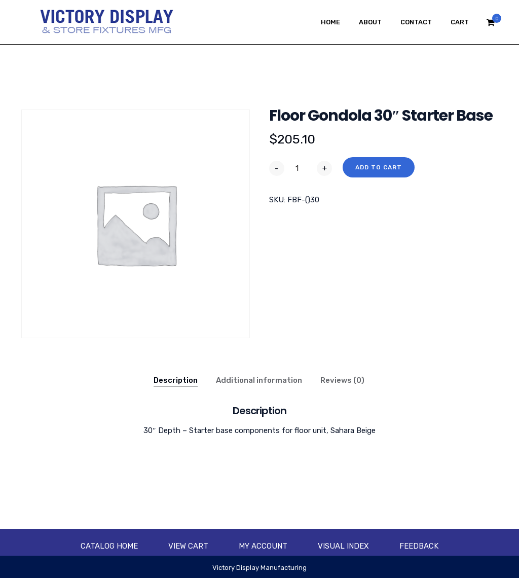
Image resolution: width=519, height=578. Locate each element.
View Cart (188, 546)
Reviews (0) (342, 380)
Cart (460, 22)
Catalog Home (109, 546)
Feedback (418, 546)
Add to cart (378, 167)
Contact (416, 22)
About (370, 22)
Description (176, 380)
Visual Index (343, 546)
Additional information (259, 380)
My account (263, 546)
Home (330, 22)
